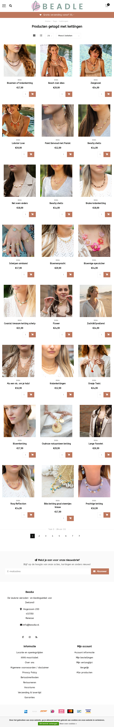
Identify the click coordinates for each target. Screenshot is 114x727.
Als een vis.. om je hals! (18, 383)
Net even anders (20, 203)
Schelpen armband (18, 263)
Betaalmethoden (30, 677)
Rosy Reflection (18, 504)
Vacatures (29, 687)
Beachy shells (94, 143)
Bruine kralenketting (96, 203)
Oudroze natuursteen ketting (56, 444)
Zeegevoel (96, 83)
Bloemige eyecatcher (94, 263)
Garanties (29, 697)
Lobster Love (18, 143)
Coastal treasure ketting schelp (19, 323)
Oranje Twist (94, 383)
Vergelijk (84, 667)
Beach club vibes (56, 83)
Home (47, 21)
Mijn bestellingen (84, 657)
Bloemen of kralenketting (20, 83)
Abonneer (100, 571)
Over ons (29, 662)
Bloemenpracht (57, 263)
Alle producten (84, 672)
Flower (56, 323)
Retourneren (29, 682)
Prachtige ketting (94, 504)
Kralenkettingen (58, 383)
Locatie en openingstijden (29, 652)
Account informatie (84, 652)
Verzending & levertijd (29, 692)
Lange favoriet (96, 444)
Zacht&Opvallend (95, 323)
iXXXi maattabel (29, 657)
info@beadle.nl (31, 625)
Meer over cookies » (68, 724)
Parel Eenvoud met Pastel (58, 143)
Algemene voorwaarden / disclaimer (29, 667)
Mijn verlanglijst (84, 662)
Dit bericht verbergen (48, 724)
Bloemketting (20, 444)
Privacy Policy (29, 672)
